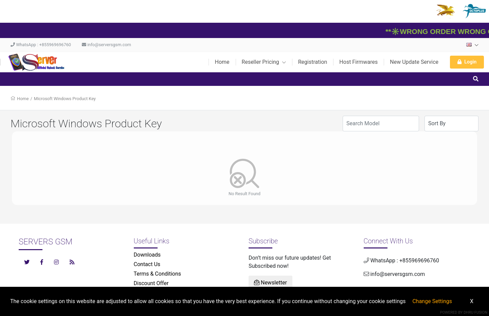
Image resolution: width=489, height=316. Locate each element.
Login (466, 62)
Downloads (147, 255)
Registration (312, 62)
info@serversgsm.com (106, 44)
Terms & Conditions (157, 274)
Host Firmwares (358, 62)
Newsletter (270, 282)
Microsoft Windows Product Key (65, 98)
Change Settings (432, 301)
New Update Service (414, 62)
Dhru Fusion (475, 312)
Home (222, 62)
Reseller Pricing (264, 62)
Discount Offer (151, 283)
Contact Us (147, 264)
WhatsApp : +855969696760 (41, 44)
